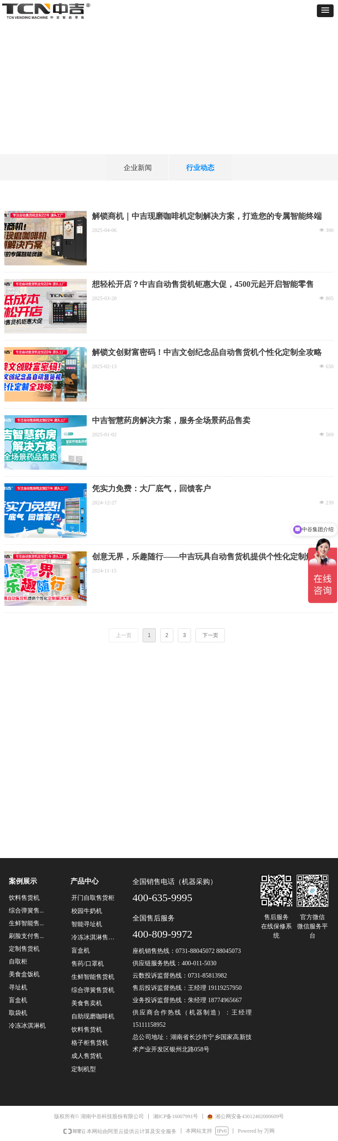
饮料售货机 (86, 1029)
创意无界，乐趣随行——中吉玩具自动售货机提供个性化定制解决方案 (211, 557)
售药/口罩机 (87, 963)
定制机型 (83, 1069)
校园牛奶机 (86, 911)
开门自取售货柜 (92, 898)
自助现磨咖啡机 (92, 1016)
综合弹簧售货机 (92, 990)
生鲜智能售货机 (92, 977)
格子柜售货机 (89, 1043)
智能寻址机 (86, 924)
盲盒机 (80, 950)
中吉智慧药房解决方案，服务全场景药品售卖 (171, 420)
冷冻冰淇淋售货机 (96, 937)
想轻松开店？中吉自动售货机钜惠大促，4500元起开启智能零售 (203, 284)
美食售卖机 (86, 1003)
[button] (325, 10)
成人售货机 (86, 1056)
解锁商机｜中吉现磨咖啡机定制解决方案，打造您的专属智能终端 (207, 216)
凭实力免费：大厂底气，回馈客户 (151, 488)
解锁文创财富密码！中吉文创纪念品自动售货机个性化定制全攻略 (207, 352)
